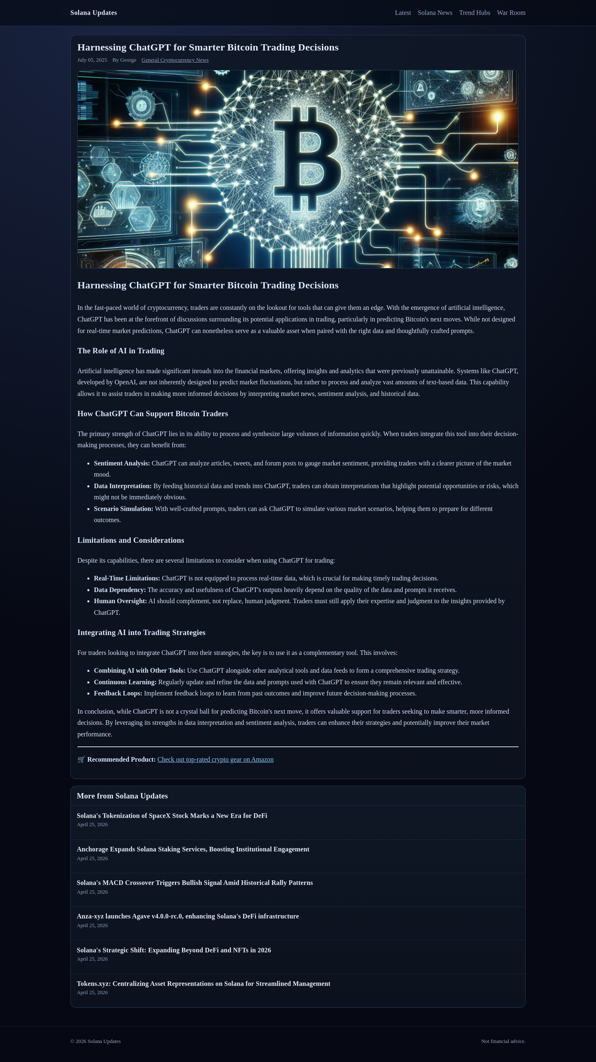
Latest (403, 12)
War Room (511, 12)
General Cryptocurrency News (175, 60)
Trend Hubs (474, 12)
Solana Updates (93, 12)
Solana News (435, 12)
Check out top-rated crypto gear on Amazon (215, 759)
